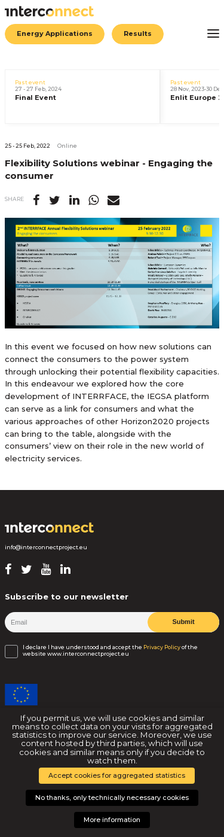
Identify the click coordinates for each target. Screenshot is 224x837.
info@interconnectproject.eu (46, 547)
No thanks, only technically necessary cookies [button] (112, 797)
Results (137, 33)
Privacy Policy (161, 647)
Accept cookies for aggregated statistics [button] (116, 775)
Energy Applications (54, 33)
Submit (183, 621)
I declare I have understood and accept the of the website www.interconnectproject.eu (110, 650)
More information (112, 819)
